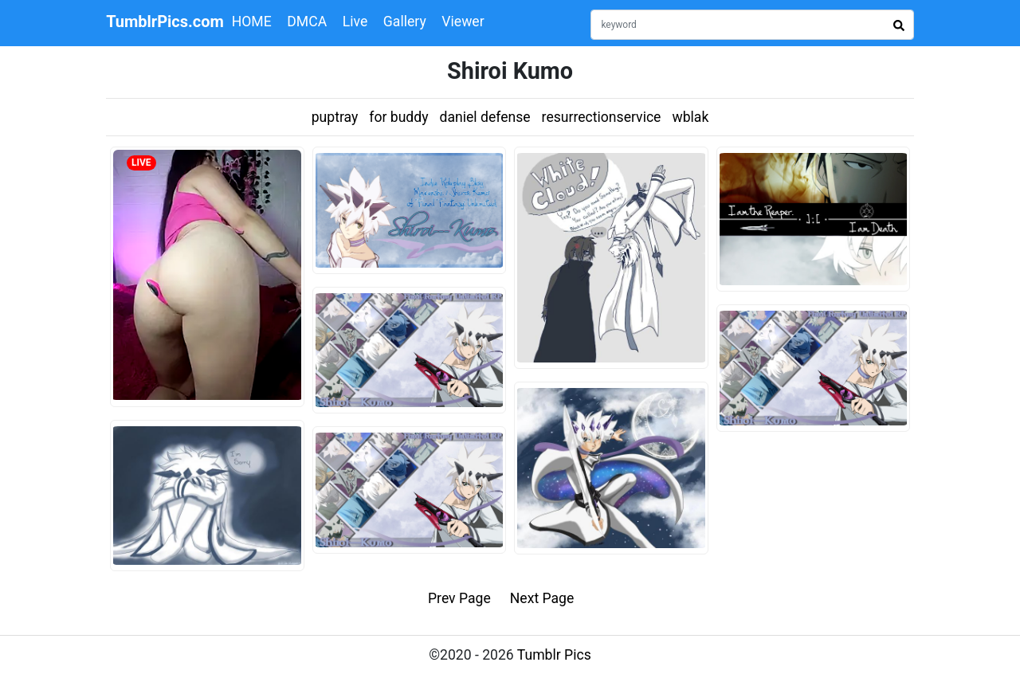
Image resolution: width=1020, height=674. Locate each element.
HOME (252, 21)
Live (355, 21)
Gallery (404, 21)
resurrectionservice (601, 117)
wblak (690, 117)
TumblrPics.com (165, 21)
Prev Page (459, 598)
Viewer (462, 21)
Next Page (542, 598)
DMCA (307, 21)
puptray (335, 117)
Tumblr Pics (554, 655)
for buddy (398, 117)
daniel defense (485, 117)
